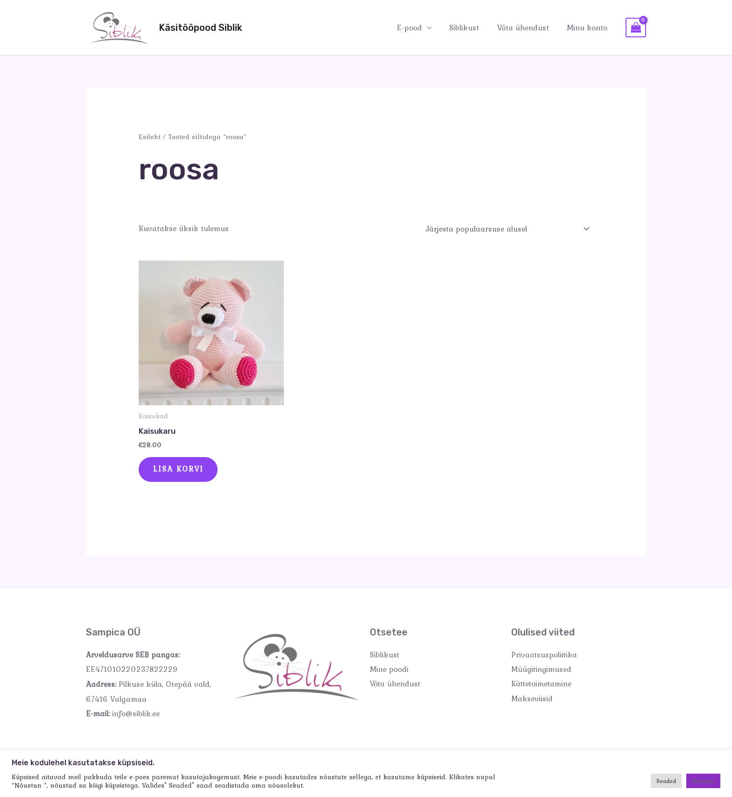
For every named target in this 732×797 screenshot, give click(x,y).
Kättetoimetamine (542, 685)
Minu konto (588, 27)
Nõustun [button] (703, 780)
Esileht (150, 136)
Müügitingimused (542, 670)
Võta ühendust (526, 27)
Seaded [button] (666, 780)
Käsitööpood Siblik (200, 27)
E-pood (416, 27)
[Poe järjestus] (505, 229)
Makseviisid (532, 700)
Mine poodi (389, 670)
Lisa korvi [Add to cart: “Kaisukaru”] (179, 470)
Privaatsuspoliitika (544, 655)
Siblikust (469, 27)
